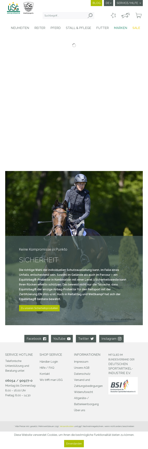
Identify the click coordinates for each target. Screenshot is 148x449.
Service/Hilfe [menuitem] (128, 3)
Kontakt (45, 373)
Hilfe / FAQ (47, 367)
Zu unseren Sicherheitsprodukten (39, 308)
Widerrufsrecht (83, 392)
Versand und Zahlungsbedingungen (88, 383)
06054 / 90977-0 (19, 380)
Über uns (79, 410)
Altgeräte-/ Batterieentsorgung (86, 401)
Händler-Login (49, 361)
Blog (96, 3)
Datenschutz (82, 373)
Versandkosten (67, 426)
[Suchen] (90, 15)
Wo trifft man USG (51, 380)
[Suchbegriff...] (68, 15)
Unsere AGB (81, 367)
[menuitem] (68, 15)
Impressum (81, 361)
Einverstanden (74, 443)
